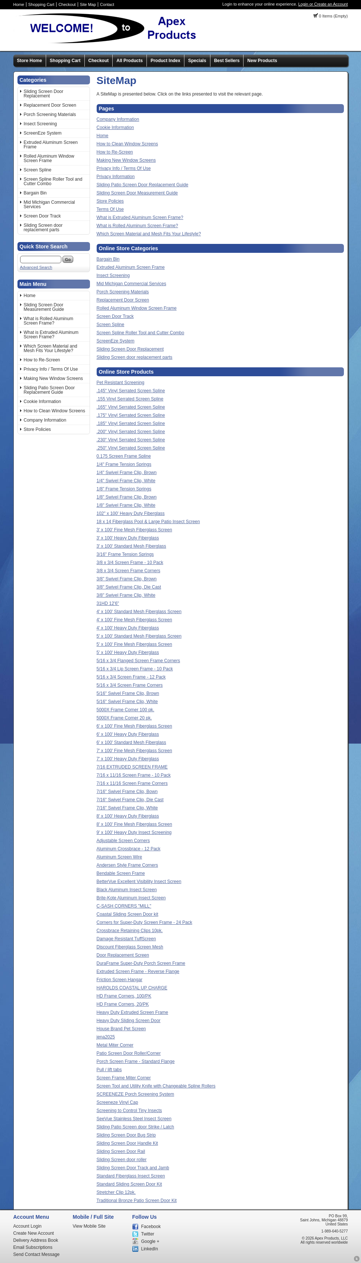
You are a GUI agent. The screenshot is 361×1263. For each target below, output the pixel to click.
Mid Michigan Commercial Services (49, 204)
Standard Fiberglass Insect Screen (131, 1176)
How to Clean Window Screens (54, 410)
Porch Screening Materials (50, 114)
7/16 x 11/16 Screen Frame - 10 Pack (134, 775)
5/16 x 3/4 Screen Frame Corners (130, 685)
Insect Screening (40, 123)
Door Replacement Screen (123, 955)
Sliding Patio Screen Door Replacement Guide (49, 390)
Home (18, 4)
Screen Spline (38, 170)
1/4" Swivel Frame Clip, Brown (127, 472)
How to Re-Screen (42, 360)
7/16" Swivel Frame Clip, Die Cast (130, 799)
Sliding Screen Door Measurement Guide (44, 307)
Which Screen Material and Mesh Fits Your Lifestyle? (50, 348)
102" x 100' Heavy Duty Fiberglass (131, 513)
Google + (150, 1241)
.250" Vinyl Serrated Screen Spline (131, 448)
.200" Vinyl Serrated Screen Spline (131, 431)
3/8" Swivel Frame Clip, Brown (127, 578)
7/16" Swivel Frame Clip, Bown (127, 791)
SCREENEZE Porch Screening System (135, 1094)
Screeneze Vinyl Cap (117, 1102)
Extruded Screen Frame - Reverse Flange (138, 971)
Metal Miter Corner (115, 1045)
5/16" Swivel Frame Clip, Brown (128, 693)
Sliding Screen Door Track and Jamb (133, 1167)
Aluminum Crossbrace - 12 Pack (129, 848)
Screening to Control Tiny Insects (129, 1110)
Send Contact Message (36, 1254)
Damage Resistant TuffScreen (126, 938)
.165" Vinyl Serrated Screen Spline (131, 407)
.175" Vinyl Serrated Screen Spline (131, 415)
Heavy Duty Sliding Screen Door (129, 1020)
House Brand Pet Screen (121, 1028)
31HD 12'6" (108, 603)
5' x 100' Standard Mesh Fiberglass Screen (139, 636)
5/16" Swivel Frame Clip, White (127, 701)
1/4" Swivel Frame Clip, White (126, 480)
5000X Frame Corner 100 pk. (125, 709)
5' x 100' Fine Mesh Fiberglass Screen (134, 644)
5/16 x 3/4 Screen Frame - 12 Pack (131, 677)
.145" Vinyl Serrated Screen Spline (131, 390)
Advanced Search (36, 267)
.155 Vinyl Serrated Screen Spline (130, 399)
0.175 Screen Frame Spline (124, 456)
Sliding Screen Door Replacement (44, 94)
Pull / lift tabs (109, 1069)
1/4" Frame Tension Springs (124, 464)
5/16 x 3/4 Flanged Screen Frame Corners (138, 660)
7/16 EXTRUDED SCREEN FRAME (132, 767)
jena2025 (106, 1037)
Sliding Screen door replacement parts (43, 227)
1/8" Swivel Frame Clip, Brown (127, 497)
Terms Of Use (110, 209)
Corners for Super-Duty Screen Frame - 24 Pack (144, 922)
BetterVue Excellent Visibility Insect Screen (139, 881)
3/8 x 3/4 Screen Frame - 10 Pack (130, 562)
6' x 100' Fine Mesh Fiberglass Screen (134, 726)
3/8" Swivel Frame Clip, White (126, 595)
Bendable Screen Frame (121, 873)
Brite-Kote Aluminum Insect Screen (131, 897)
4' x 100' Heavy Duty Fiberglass (128, 628)
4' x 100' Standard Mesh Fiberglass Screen (139, 611)
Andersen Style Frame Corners (127, 865)
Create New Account (33, 1233)
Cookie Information (42, 401)
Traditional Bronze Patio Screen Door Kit (137, 1200)
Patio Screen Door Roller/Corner (129, 1053)
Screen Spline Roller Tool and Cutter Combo (53, 181)
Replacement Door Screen (50, 105)
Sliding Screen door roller (122, 1159)
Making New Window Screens (53, 378)
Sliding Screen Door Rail (121, 1151)
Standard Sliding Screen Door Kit (129, 1184)
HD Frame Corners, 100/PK (124, 996)
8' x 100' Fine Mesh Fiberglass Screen (134, 824)
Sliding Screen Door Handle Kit (127, 1143)
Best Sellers (227, 60)
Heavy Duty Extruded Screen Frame (132, 1012)
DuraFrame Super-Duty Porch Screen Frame (141, 963)
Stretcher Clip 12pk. (116, 1192)
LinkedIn (149, 1248)
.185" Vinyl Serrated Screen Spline (131, 423)
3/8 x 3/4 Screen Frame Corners (128, 570)
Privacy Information (116, 176)
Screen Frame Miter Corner (124, 1077)
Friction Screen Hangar (119, 979)
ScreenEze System (43, 133)
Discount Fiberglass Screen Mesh (130, 947)
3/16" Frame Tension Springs (125, 554)
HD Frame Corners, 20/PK (123, 1004)
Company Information (45, 420)
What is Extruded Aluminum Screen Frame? (51, 334)
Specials (197, 60)
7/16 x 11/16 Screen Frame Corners (132, 783)
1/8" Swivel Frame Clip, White (126, 505)
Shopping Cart (41, 4)
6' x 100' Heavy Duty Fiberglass (128, 734)
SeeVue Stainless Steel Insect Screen (134, 1118)
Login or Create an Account (323, 4)
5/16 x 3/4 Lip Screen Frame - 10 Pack (135, 668)
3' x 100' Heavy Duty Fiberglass (128, 538)
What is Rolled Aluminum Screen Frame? (48, 321)
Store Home (29, 60)
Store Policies (37, 429)
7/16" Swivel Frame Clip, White (127, 808)
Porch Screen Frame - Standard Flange (136, 1061)
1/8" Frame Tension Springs (124, 489)
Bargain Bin (35, 193)
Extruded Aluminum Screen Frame (51, 144)
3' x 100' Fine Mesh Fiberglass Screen (134, 529)
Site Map (88, 4)
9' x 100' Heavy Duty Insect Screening (134, 832)
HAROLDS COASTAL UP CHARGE (132, 987)
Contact (107, 4)
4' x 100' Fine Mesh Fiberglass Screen (134, 619)
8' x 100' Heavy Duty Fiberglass (128, 816)
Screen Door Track (42, 216)
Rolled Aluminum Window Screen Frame (49, 158)
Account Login (27, 1226)
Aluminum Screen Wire (119, 857)
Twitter (147, 1234)
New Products (262, 60)
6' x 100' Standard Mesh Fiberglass (131, 742)
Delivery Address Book (35, 1240)
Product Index (165, 60)
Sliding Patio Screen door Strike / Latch (135, 1127)
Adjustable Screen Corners (123, 840)
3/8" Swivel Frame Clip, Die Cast (129, 587)
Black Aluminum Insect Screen (127, 889)
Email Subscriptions (32, 1247)
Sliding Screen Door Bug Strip (126, 1135)
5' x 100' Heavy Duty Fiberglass (128, 652)
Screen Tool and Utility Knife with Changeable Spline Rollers (156, 1086)
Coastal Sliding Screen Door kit (127, 914)
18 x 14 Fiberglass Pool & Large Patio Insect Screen (148, 521)
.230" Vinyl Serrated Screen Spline (131, 439)
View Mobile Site (89, 1226)
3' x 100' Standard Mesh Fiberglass (131, 546)
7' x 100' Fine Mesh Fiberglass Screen (134, 750)
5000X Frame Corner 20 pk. (124, 718)
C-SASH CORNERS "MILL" (124, 906)
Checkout (66, 4)
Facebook (151, 1226)
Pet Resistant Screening (121, 382)
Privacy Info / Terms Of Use (51, 369)
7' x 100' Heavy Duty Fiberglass (128, 758)
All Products (129, 60)
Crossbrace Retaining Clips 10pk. (130, 930)
